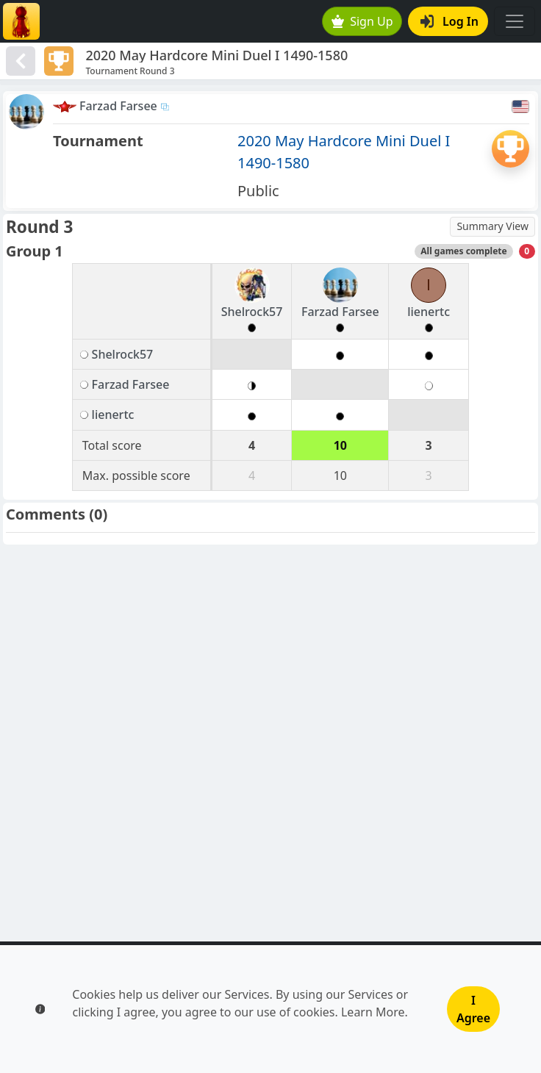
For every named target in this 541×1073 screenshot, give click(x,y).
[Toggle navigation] (514, 21)
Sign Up (362, 21)
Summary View (492, 226)
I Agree (473, 1009)
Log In (449, 21)
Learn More (373, 1012)
